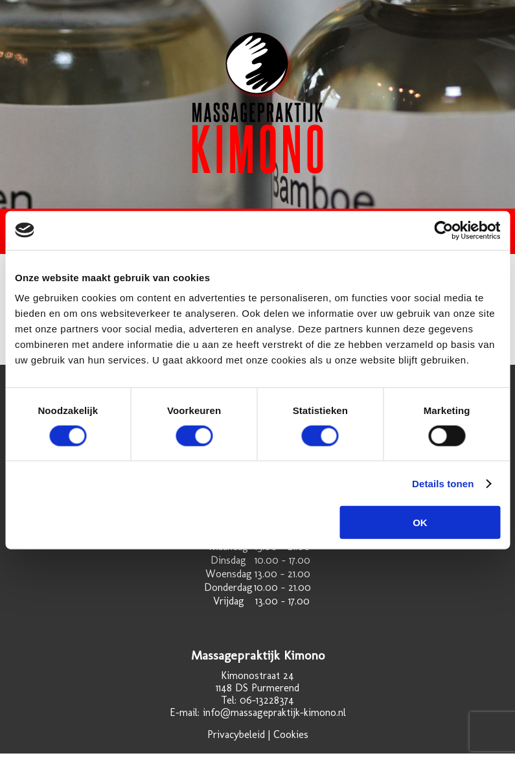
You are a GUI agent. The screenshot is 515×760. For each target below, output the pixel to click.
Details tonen (443, 483)
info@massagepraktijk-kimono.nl (274, 712)
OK (420, 522)
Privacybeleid (236, 734)
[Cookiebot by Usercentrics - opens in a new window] (443, 230)
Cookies (290, 734)
